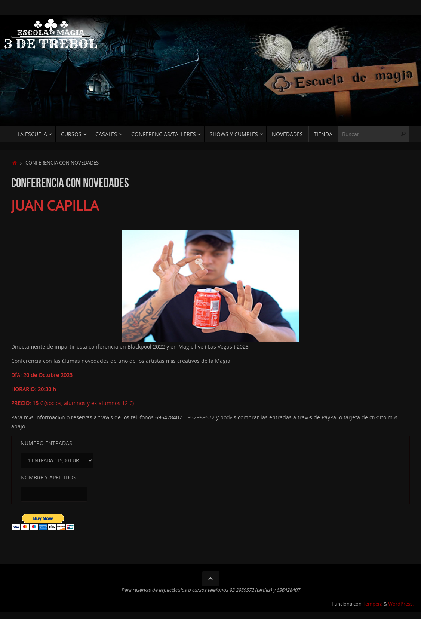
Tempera (372, 604)
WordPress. (401, 604)
